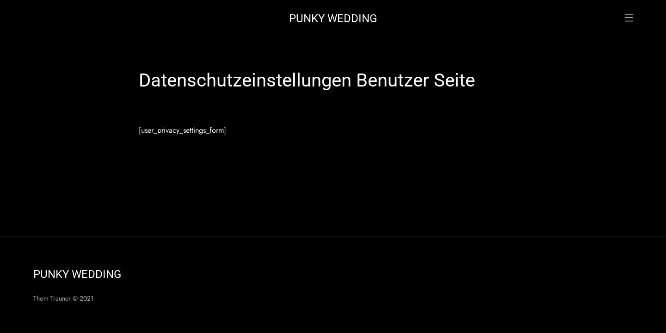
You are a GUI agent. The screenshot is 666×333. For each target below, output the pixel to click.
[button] (629, 18)
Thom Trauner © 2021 (63, 298)
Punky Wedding (333, 18)
